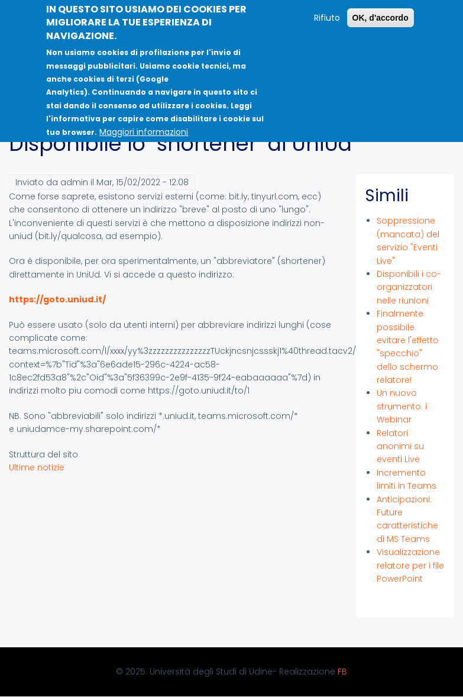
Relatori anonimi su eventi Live (400, 446)
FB (342, 671)
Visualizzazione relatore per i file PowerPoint (410, 565)
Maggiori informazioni (143, 126)
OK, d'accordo (380, 12)
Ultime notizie (36, 467)
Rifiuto (327, 12)
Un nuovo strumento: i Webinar (402, 406)
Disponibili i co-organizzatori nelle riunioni (409, 287)
